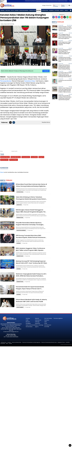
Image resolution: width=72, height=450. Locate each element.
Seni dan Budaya (48, 318)
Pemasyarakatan (6, 81)
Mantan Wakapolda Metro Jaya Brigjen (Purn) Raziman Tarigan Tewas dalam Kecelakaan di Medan (64, 52)
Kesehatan (37, 323)
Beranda (3, 10)
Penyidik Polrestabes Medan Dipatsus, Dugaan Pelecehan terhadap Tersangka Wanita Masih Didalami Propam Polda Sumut (31, 225)
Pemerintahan (32, 10)
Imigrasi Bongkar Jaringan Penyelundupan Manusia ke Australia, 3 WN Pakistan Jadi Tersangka (65, 28)
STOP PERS (56, 10)
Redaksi (9, 342)
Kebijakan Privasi (61, 342)
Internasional (45, 10)
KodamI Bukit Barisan (15, 157)
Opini (45, 321)
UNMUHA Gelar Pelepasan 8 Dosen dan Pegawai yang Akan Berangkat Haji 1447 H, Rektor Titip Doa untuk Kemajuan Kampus (65, 90)
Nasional (39, 10)
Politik (12, 10)
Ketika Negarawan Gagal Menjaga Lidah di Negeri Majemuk (64, 43)
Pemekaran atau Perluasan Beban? (65, 81)
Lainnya (61, 10)
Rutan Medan (34, 157)
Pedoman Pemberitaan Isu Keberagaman (31, 342)
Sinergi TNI (41, 157)
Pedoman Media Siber (16, 342)
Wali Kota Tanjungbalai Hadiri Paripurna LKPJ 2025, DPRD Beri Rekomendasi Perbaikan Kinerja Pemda (31, 276)
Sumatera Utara (29, 81)
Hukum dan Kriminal (23, 10)
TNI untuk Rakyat (13, 159)
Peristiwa (7, 10)
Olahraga (51, 10)
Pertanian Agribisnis (58, 318)
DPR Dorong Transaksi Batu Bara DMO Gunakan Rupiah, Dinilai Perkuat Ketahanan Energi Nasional (30, 237)
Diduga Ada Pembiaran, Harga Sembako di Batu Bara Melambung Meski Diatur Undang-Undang (64, 67)
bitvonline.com (69, 344)
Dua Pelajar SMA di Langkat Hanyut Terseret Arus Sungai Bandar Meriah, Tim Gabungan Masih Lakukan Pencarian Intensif (65, 75)
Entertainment (47, 325)
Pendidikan (28, 323)
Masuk (2, 172)
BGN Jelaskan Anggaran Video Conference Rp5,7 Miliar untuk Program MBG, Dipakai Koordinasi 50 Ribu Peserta (30, 250)
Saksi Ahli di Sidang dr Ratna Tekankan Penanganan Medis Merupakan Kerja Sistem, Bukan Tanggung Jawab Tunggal (31, 199)
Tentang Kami (4, 342)
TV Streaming (55, 6)
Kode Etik (68, 342)
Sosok (45, 323)
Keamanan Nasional (5, 157)
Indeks (66, 10)
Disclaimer (3, 343)
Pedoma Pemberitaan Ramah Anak (49, 342)
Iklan (7, 343)
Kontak (10, 343)
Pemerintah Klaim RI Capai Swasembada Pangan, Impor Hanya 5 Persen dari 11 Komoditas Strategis (30, 289)
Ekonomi (17, 10)
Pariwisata (46, 320)
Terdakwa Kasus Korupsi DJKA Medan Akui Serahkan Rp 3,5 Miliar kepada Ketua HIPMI (65, 59)
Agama (36, 326)
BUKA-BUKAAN (63, 6)
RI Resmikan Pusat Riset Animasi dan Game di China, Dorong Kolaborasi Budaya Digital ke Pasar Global (48, 0)
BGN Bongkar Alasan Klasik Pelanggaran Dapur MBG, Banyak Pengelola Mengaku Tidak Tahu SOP (31, 212)
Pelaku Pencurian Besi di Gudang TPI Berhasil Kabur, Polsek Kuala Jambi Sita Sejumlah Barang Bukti (65, 97)
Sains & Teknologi (39, 325)
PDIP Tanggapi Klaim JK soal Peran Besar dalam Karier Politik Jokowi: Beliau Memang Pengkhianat (65, 36)
